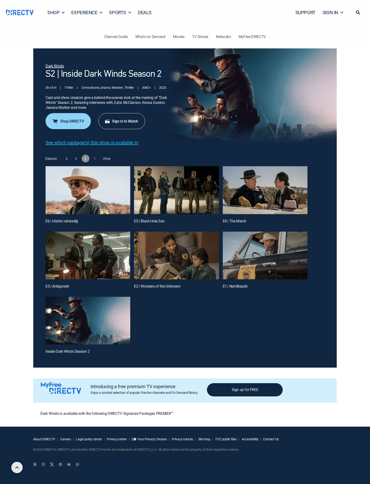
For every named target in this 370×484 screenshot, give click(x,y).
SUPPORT (305, 12)
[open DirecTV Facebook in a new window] (43, 464)
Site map (204, 439)
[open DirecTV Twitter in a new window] (52, 464)
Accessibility (250, 439)
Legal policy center (89, 439)
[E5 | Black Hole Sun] (176, 190)
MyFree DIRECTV (252, 36)
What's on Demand (150, 36)
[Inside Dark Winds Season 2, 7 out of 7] (88, 320)
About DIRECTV (44, 439)
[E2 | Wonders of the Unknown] (176, 255)
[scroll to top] (17, 467)
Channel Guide (116, 36)
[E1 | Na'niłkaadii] (265, 255)
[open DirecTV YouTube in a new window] (69, 464)
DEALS (144, 12)
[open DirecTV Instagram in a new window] (60, 464)
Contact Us (271, 439)
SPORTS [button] (120, 12)
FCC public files (225, 439)
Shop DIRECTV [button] (68, 121)
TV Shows (200, 36)
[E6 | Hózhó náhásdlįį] (88, 190)
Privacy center (116, 439)
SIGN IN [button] (333, 12)
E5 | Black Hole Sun (149, 221)
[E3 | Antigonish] (88, 255)
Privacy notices (182, 439)
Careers (65, 439)
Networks (223, 36)
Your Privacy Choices (152, 439)
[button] (358, 12)
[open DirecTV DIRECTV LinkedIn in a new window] (35, 464)
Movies (179, 36)
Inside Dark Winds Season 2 (68, 351)
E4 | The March (234, 221)
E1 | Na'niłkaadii (235, 286)
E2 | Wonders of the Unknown (157, 286)
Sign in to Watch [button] (121, 121)
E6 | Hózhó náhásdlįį (62, 221)
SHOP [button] (56, 12)
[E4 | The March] (265, 190)
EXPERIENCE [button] (87, 12)
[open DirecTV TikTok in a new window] (77, 464)
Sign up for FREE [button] (245, 389)
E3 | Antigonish (57, 286)
